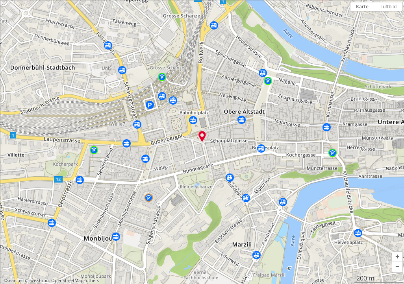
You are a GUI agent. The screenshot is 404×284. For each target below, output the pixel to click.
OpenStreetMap (67, 280)
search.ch (16, 280)
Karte (362, 6)
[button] (397, 257)
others (92, 280)
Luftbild (388, 6)
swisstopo (38, 280)
